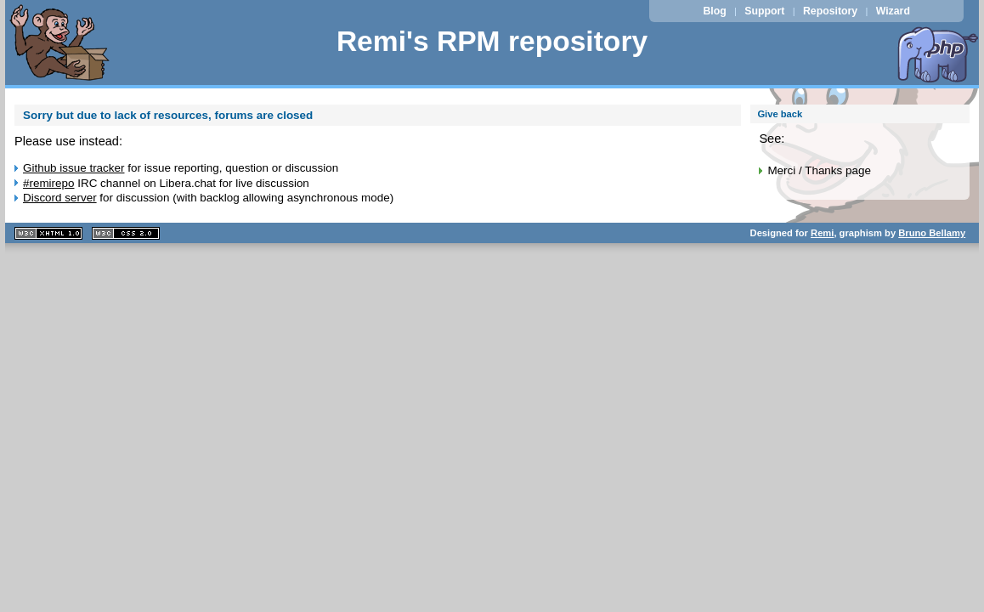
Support (764, 11)
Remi (822, 233)
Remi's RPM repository (492, 41)
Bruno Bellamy (931, 233)
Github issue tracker (74, 168)
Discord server (60, 197)
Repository (830, 11)
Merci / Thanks (804, 170)
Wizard (893, 11)
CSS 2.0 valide (126, 233)
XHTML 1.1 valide (48, 233)
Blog (714, 11)
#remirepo (49, 183)
